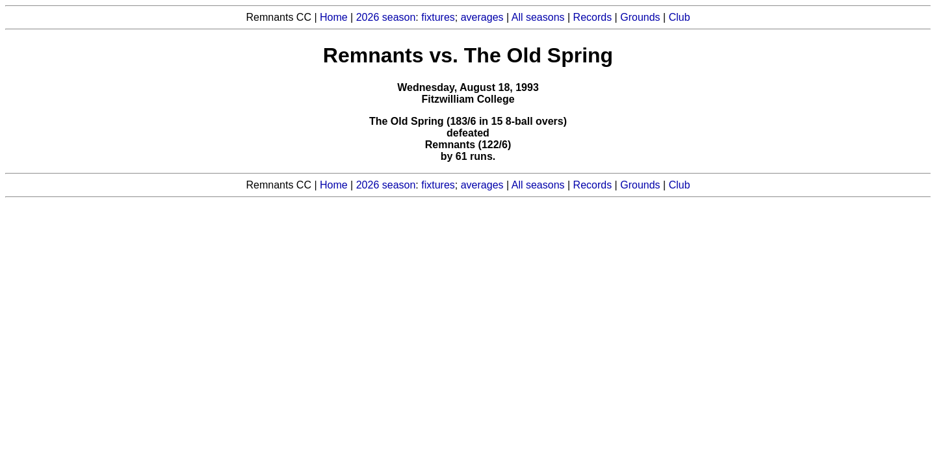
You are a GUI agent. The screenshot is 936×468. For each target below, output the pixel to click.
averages (482, 17)
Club (679, 17)
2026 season (386, 17)
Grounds (640, 17)
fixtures (438, 17)
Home (334, 17)
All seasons (538, 17)
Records (592, 17)
